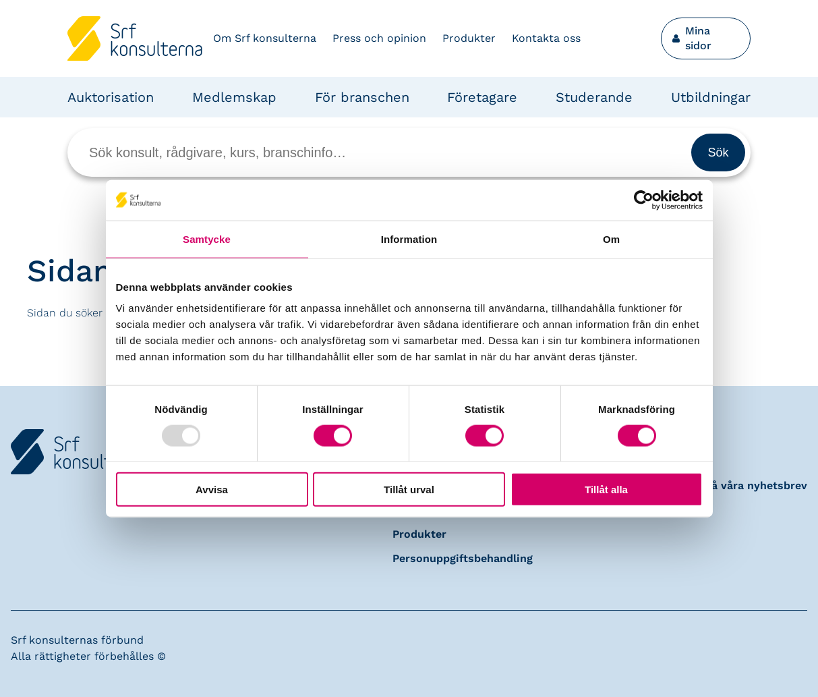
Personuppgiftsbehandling (462, 558)
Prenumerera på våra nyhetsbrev (720, 485)
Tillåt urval (409, 489)
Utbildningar (711, 97)
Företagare (482, 97)
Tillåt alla (606, 489)
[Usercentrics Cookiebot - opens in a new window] (644, 200)
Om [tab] (611, 238)
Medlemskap (234, 97)
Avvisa (212, 489)
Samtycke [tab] (207, 238)
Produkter (469, 38)
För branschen (362, 97)
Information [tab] (409, 238)
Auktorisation (110, 97)
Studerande (594, 97)
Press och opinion (379, 38)
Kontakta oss (546, 38)
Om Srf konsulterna (264, 38)
